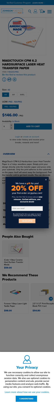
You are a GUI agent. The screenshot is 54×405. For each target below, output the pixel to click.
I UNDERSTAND (26, 399)
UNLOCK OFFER (27, 221)
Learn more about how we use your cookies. (27, 392)
